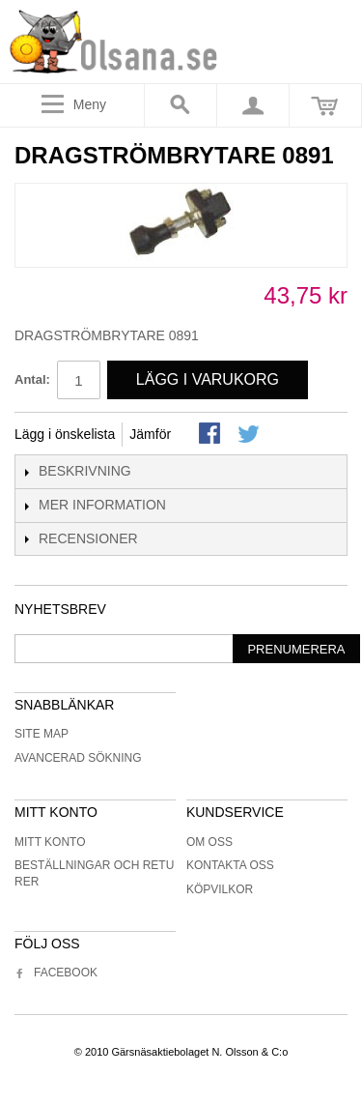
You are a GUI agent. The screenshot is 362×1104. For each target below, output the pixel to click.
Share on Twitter (250, 435)
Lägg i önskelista (64, 434)
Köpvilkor (219, 889)
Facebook (55, 972)
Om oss (209, 842)
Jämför (150, 434)
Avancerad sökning (78, 758)
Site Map (41, 734)
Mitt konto (50, 842)
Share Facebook (211, 435)
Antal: (32, 379)
